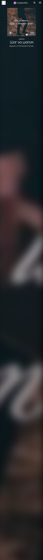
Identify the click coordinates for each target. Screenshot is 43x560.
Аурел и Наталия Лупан (21, 46)
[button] (32, 32)
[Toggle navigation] (40, 2)
